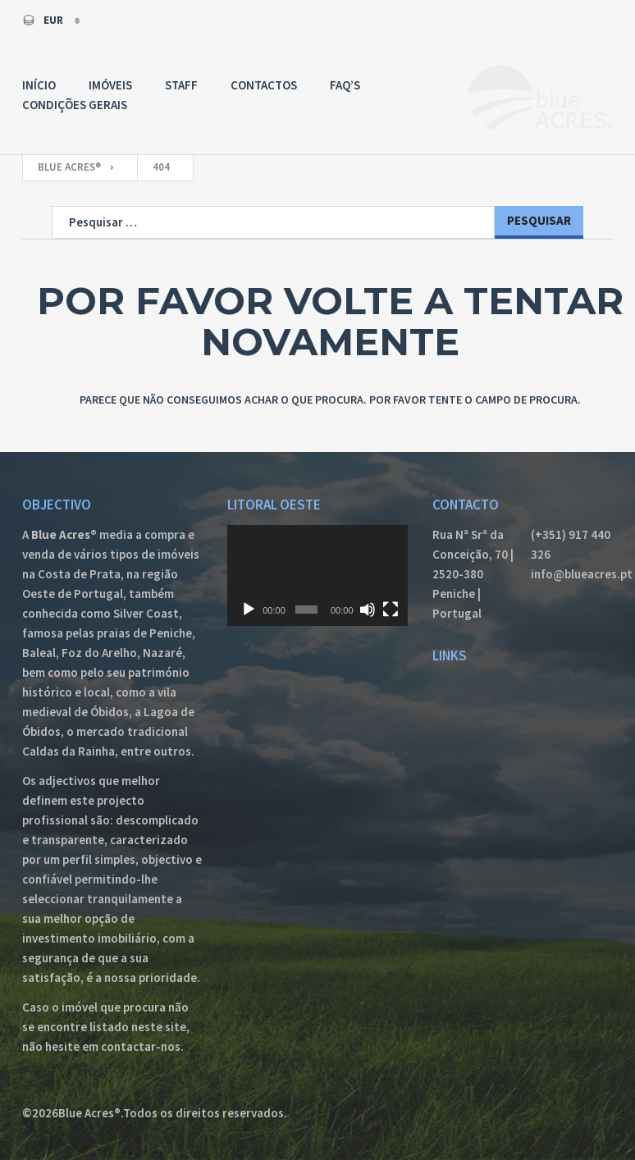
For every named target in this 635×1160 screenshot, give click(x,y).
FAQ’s (345, 85)
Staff (181, 85)
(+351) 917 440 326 (570, 544)
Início (39, 85)
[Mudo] (367, 609)
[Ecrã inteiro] (390, 609)
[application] (317, 576)
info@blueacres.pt (572, 574)
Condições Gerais (74, 104)
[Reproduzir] (248, 609)
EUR (44, 20)
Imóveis (110, 85)
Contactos (264, 85)
